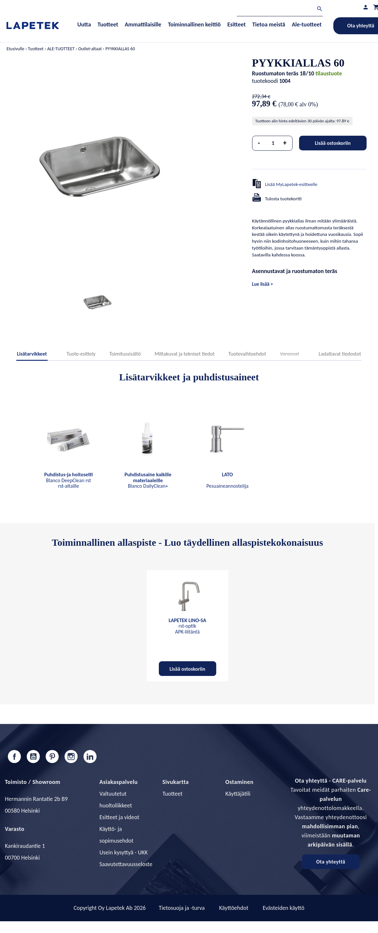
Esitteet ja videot (119, 817)
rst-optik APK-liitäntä (187, 626)
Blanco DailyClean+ (148, 480)
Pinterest (52, 756)
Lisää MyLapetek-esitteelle (291, 184)
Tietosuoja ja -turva (182, 907)
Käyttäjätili (237, 793)
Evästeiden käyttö (284, 907)
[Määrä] (273, 143)
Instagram (71, 756)
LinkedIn (90, 756)
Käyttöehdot (234, 907)
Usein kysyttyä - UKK (123, 852)
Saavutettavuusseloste (125, 864)
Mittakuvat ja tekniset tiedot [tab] (185, 354)
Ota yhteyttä (330, 862)
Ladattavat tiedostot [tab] (340, 354)
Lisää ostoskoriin (333, 143)
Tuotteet (172, 793)
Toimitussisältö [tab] (125, 354)
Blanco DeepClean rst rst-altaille (68, 480)
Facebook (14, 756)
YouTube (33, 756)
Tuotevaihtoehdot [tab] (247, 354)
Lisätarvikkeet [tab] (32, 354)
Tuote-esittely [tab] (81, 354)
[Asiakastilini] (365, 7)
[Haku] (280, 9)
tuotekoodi (265, 81)
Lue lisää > (262, 284)
